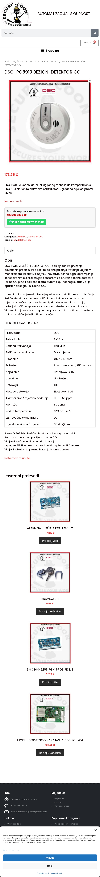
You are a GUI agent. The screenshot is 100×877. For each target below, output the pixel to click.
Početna (9, 61)
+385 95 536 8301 (17, 215)
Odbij (50, 866)
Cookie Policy (42, 873)
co (14, 239)
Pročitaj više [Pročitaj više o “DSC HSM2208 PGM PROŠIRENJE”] (50, 682)
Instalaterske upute (17, 458)
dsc (30, 239)
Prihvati (50, 857)
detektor (21, 239)
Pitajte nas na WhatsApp (26, 222)
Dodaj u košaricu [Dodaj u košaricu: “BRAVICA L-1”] (50, 611)
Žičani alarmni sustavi (30, 61)
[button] (95, 830)
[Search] (95, 33)
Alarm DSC (52, 61)
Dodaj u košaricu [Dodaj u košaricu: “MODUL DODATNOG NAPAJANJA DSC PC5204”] (50, 753)
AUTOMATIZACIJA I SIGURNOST (63, 13)
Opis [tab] (10, 250)
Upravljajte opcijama (11, 850)
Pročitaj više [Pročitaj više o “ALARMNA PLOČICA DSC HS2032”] (50, 541)
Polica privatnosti (55, 873)
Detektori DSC (36, 236)
